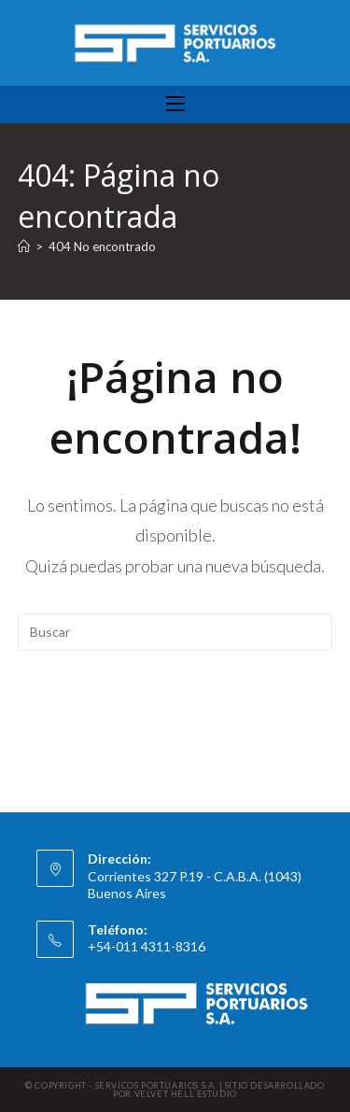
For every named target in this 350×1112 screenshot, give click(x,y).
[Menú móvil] (175, 104)
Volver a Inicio (175, 707)
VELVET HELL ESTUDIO (185, 1094)
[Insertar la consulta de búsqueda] (175, 632)
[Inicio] (24, 246)
